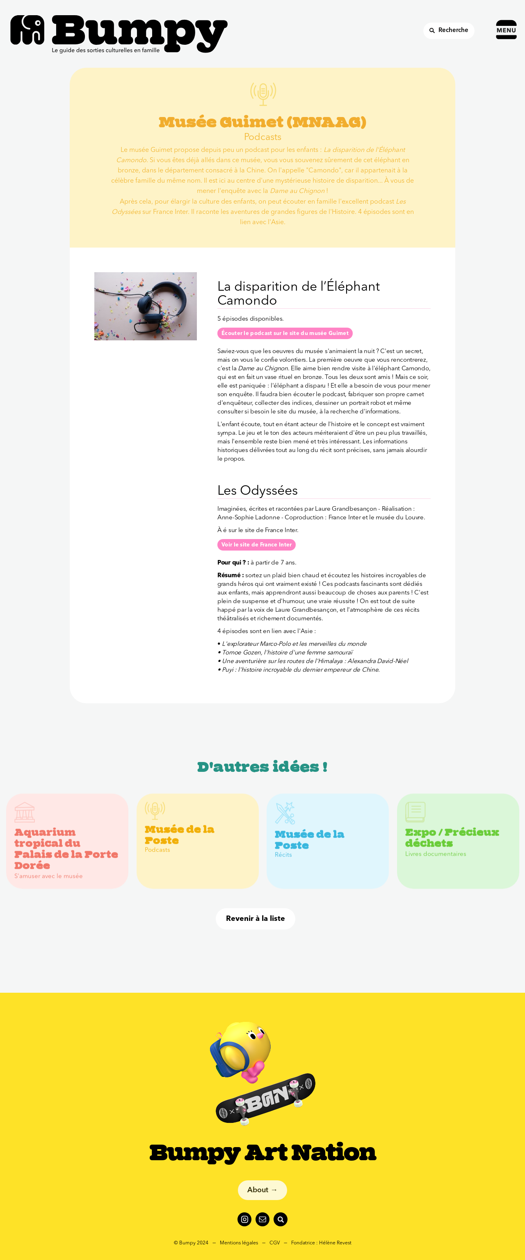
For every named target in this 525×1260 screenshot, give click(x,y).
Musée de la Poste (180, 842)
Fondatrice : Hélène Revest (321, 1243)
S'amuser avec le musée (48, 884)
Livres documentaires (435, 862)
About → (262, 1190)
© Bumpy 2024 (191, 1243)
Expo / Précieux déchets (452, 845)
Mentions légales (239, 1243)
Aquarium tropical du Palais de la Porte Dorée (66, 856)
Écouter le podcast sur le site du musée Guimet (285, 333)
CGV (274, 1243)
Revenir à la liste (255, 919)
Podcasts (157, 858)
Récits (283, 862)
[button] (508, 19)
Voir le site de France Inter (256, 545)
